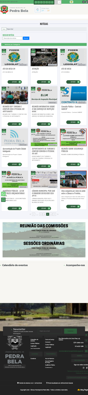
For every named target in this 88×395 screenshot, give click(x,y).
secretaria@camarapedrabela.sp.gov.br (71, 351)
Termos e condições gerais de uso (77, 371)
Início (4, 29)
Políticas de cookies (82, 373)
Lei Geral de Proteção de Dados (77, 377)
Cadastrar (71, 331)
